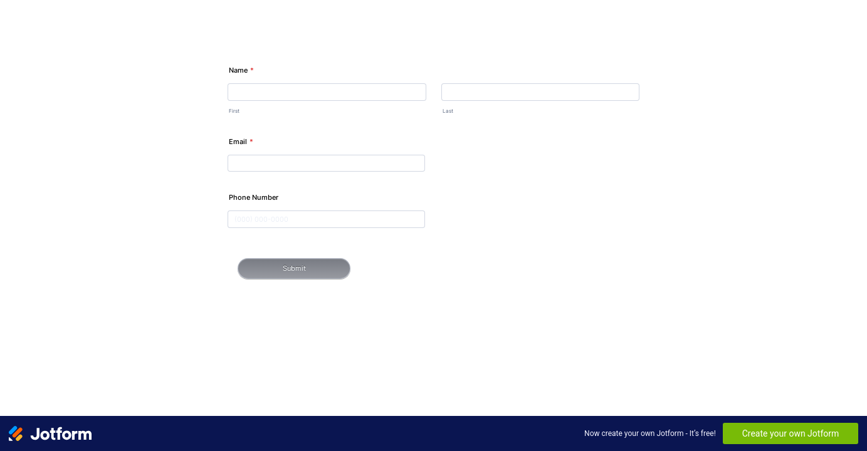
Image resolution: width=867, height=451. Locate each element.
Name (241, 70)
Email (241, 141)
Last (448, 111)
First (234, 111)
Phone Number (253, 197)
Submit (294, 268)
